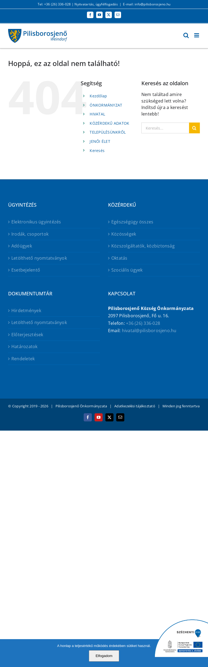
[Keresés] (194, 128)
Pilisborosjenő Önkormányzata (81, 406)
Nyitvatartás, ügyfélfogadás (96, 4)
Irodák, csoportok (29, 234)
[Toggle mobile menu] (197, 35)
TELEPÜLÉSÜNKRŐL (108, 132)
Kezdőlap (98, 95)
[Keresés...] (165, 128)
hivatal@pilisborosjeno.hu (149, 331)
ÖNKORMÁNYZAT (106, 105)
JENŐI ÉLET (100, 141)
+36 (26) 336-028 (143, 323)
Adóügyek (21, 246)
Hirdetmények (26, 310)
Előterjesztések (27, 335)
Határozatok (24, 346)
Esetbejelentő (25, 270)
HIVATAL (97, 114)
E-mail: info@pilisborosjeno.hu (146, 4)
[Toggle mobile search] (186, 35)
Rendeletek (23, 359)
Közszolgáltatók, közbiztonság (143, 246)
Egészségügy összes (132, 222)
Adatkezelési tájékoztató (134, 406)
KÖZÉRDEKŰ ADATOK (109, 123)
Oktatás (119, 258)
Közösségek (123, 234)
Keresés (97, 150)
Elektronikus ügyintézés (36, 222)
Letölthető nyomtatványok (39, 258)
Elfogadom (104, 656)
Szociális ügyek (127, 270)
